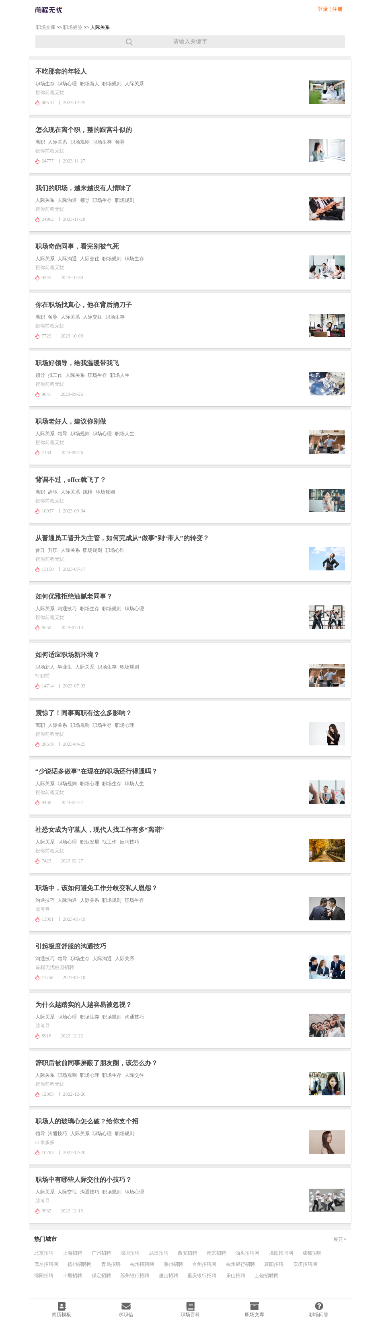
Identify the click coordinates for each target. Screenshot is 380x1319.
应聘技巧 (129, 842)
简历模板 (61, 1314)
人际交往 (89, 258)
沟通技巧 (67, 608)
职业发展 (89, 842)
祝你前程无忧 (49, 92)
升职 (53, 550)
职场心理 (67, 83)
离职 (40, 142)
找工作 (55, 375)
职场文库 (45, 27)
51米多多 (45, 1142)
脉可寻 (42, 909)
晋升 (40, 550)
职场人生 (119, 375)
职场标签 (72, 27)
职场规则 (111, 83)
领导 (120, 142)
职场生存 (45, 83)
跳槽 (87, 492)
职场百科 (190, 1314)
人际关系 (134, 83)
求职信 (126, 1314)
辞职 (53, 492)
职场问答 (319, 1314)
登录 (323, 9)
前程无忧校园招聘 (54, 967)
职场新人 (89, 83)
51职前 (42, 676)
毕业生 (65, 667)
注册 (337, 9)
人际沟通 (67, 200)
